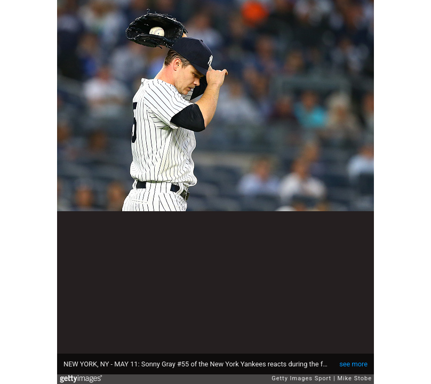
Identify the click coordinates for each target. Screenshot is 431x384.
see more (353, 364)
